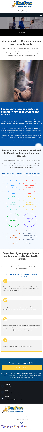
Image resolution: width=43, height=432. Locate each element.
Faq (26, 416)
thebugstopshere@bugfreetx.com (14, 399)
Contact (30, 416)
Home (12, 416)
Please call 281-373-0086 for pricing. (24, 377)
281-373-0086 (8, 393)
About (16, 416)
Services (21, 416)
